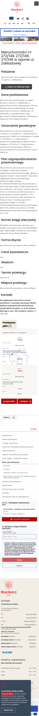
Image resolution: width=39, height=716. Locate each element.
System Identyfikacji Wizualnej (15, 454)
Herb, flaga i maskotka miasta (14, 458)
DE (22, 23)
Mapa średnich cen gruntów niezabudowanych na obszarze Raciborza (19, 477)
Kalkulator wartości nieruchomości (15, 473)
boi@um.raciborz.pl (30, 621)
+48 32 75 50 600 (31, 614)
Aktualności (7, 435)
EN (14, 23)
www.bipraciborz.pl (30, 624)
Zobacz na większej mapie (17, 87)
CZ (10, 23)
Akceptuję (8, 710)
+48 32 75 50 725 (31, 617)
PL (5, 23)
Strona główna (8, 43)
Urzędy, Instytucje (9, 443)
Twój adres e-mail (19, 532)
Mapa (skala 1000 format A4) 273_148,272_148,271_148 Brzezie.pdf (14, 351)
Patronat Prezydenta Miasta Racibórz (17, 447)
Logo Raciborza (8, 451)
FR (18, 23)
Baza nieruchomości (29, 43)
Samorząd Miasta (9, 439)
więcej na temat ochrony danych (19, 553)
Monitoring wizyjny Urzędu (13, 489)
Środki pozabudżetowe (12, 481)
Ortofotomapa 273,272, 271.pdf (13, 382)
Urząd (17, 43)
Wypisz (19, 566)
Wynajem (6, 469)
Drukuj (9, 417)
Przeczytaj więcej (7, 694)
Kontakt (5, 493)
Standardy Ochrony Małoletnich (15, 497)
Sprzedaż (6, 466)
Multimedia (7, 485)
